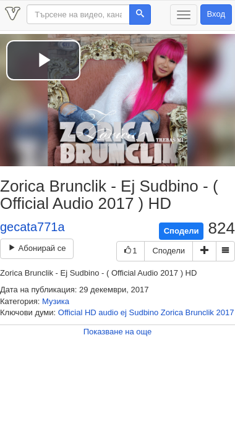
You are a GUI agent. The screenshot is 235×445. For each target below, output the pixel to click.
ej (124, 312)
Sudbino (144, 312)
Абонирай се (37, 248)
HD (90, 312)
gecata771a (32, 227)
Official (70, 312)
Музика (55, 301)
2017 (225, 312)
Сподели (181, 230)
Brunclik (200, 312)
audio (108, 312)
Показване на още (117, 331)
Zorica (172, 312)
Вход (216, 14)
